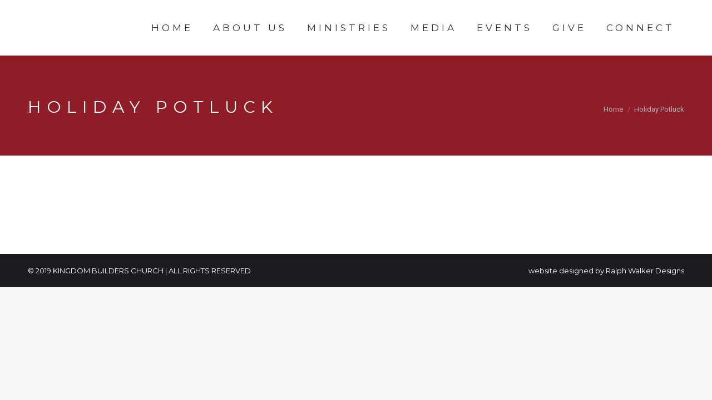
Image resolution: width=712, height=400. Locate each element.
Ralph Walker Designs (645, 270)
